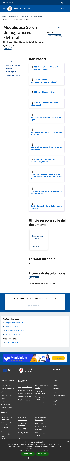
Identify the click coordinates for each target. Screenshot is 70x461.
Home (4, 16)
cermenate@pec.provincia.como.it (12, 434)
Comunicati (56, 389)
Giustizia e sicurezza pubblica (41, 386)
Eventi (54, 404)
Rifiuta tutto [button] (42, 454)
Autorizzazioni (39, 403)
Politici (3, 398)
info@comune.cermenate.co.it (10, 439)
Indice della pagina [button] (10, 56)
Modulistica (38, 16)
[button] (35, 458)
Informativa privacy (41, 426)
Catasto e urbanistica (24, 397)
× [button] (68, 441)
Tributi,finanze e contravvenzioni (40, 392)
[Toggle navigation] (4, 8)
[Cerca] (66, 9)
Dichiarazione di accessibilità (40, 434)
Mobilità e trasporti (24, 400)
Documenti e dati (26, 16)
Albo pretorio (39, 423)
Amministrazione (13, 16)
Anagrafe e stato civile (25, 387)
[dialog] (35, 450)
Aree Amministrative (7, 389)
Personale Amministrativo (6, 403)
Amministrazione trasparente (40, 418)
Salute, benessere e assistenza (41, 398)
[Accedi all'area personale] (62, 2)
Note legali (38, 430)
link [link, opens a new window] (53, 450)
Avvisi (54, 392)
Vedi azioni (61, 28)
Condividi (51, 28)
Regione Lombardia (9, 2)
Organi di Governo (6, 385)
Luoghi (54, 401)
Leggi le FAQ (22, 429)
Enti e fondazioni (6, 395)
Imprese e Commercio (25, 393)
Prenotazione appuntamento (22, 418)
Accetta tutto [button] (28, 454)
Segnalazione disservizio (22, 424)
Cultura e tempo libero (25, 390)
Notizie (54, 385)
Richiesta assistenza (24, 432)
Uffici (2, 392)
